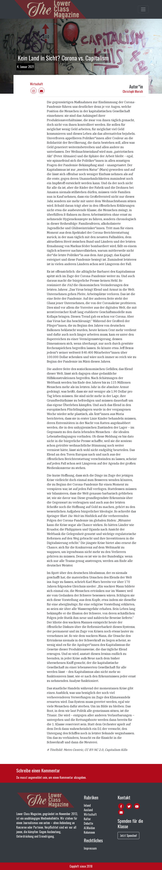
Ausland (88, 810)
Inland (87, 805)
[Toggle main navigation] (143, 9)
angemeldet (35, 777)
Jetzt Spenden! (128, 835)
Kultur (87, 819)
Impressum (90, 848)
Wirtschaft (36, 84)
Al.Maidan (89, 828)
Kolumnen (89, 832)
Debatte (88, 823)
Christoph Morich (133, 91)
